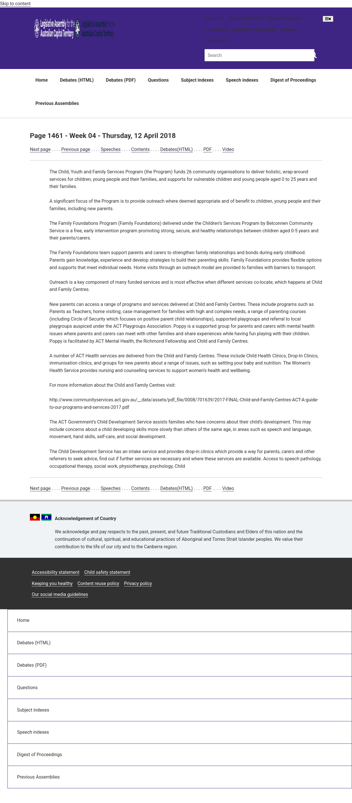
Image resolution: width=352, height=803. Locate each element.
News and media (246, 18)
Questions (158, 80)
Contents (140, 149)
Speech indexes (242, 80)
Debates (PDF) (121, 80)
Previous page (75, 149)
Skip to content (15, 3)
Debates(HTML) (176, 149)
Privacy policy (138, 583)
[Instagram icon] (274, 570)
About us (215, 18)
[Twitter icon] (302, 570)
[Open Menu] (328, 19)
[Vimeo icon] (316, 570)
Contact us (217, 40)
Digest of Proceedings (293, 80)
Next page (40, 149)
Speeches (110, 149)
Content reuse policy (98, 583)
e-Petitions (217, 29)
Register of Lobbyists (254, 29)
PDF (207, 149)
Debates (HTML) (77, 80)
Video (228, 149)
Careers (288, 29)
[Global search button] (313, 55)
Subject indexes (197, 80)
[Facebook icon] (289, 570)
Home (41, 80)
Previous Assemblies (57, 103)
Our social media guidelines (60, 594)
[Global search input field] (259, 55)
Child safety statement (107, 572)
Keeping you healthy (52, 583)
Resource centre (284, 18)
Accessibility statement (55, 572)
